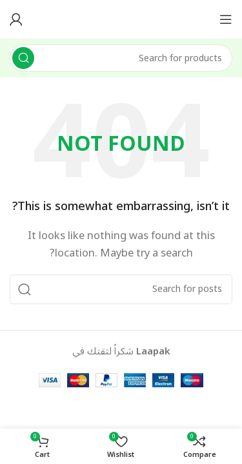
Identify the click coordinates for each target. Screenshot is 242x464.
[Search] (121, 58)
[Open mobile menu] (226, 19)
